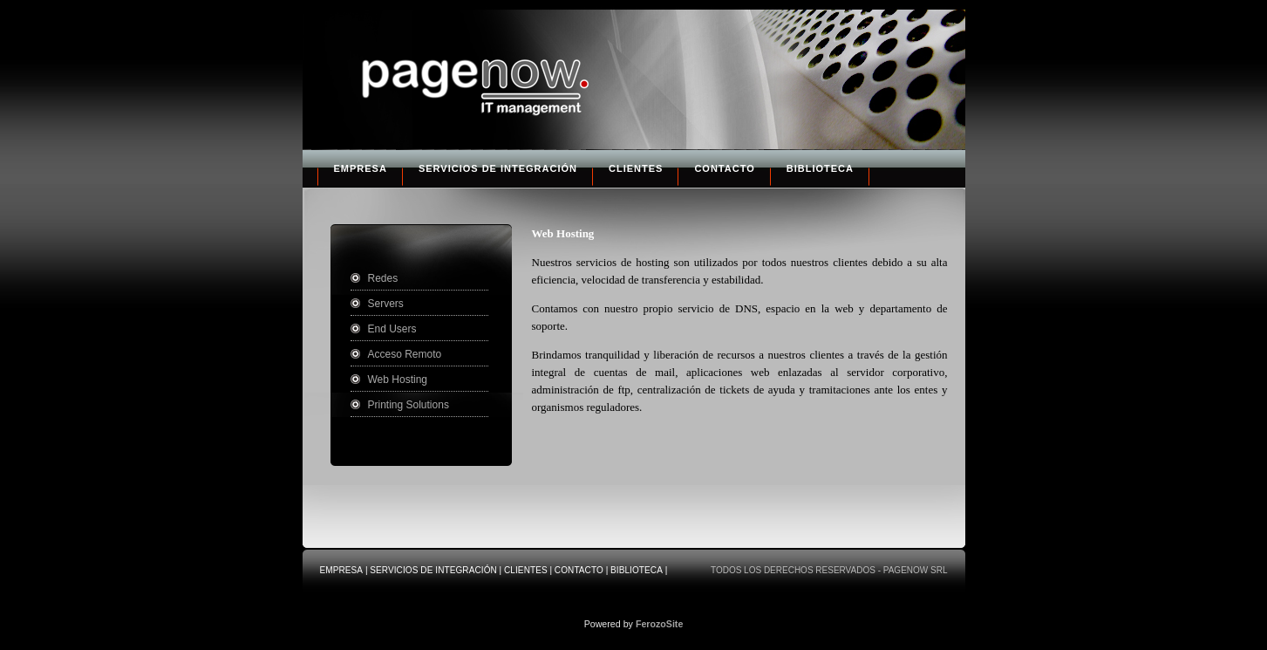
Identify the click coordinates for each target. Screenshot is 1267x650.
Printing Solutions (408, 405)
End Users (392, 329)
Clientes (636, 168)
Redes (383, 278)
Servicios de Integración (498, 168)
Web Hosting (397, 379)
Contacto (724, 168)
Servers (386, 304)
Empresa (360, 168)
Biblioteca (820, 168)
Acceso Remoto (405, 354)
